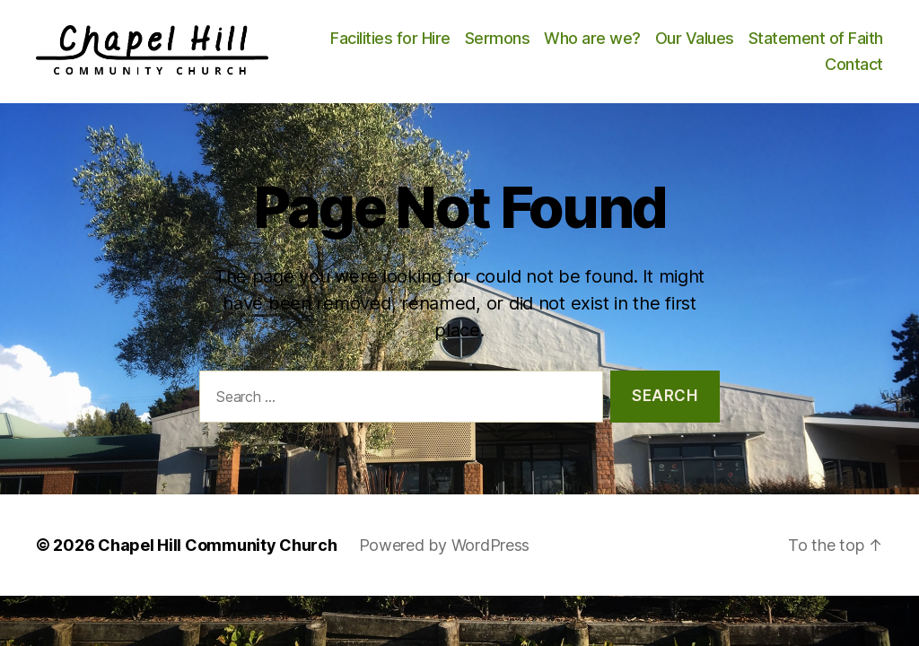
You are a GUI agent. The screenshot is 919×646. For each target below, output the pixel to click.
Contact (854, 71)
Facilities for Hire (539, 45)
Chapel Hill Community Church (217, 559)
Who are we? (741, 45)
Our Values (843, 45)
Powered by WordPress (444, 559)
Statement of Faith (743, 71)
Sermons (646, 45)
